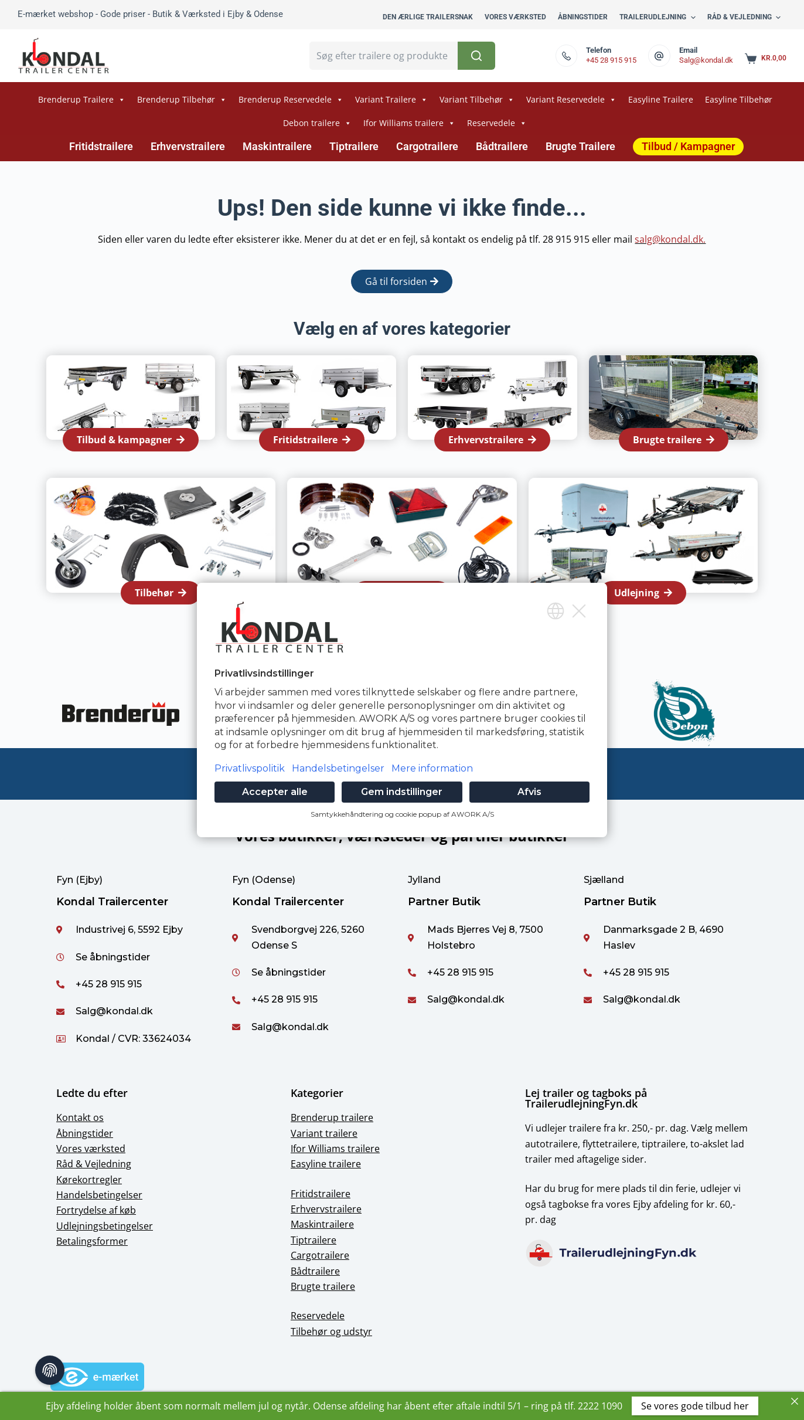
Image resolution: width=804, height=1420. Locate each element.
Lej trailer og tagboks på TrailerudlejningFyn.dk (586, 1098)
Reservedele (497, 123)
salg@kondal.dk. (670, 239)
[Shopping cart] (765, 58)
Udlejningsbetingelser (104, 1225)
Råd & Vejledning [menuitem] (745, 17)
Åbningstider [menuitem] (583, 17)
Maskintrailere (277, 146)
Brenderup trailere (332, 1117)
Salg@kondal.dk (706, 60)
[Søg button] (476, 56)
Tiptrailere (354, 146)
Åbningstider (84, 1133)
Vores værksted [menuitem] (515, 17)
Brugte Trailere (580, 146)
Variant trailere (324, 1133)
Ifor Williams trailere (409, 123)
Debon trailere (317, 123)
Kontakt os (80, 1117)
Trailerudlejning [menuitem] (658, 17)
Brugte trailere (323, 1286)
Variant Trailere (391, 99)
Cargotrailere (427, 146)
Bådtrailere (502, 146)
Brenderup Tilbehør (182, 99)
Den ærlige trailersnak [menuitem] (428, 17)
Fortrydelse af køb (96, 1210)
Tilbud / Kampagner (688, 146)
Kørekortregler (89, 1179)
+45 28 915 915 (611, 60)
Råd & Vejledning (93, 1163)
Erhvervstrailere (188, 146)
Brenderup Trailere (81, 99)
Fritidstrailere (101, 146)
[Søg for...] (383, 55)
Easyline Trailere (660, 99)
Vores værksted (90, 1148)
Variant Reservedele (571, 99)
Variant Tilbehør (477, 99)
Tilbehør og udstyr (331, 1331)
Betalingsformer (92, 1241)
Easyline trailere (326, 1163)
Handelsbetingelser (99, 1194)
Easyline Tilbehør (738, 99)
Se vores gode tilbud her (695, 1405)
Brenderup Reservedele (291, 99)
